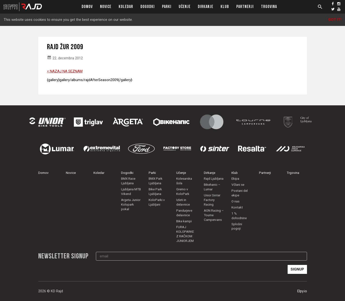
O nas (235, 201)
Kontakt (237, 207)
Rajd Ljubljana (213, 178)
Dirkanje (205, 6)
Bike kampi (184, 221)
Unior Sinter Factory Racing (212, 199)
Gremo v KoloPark (182, 191)
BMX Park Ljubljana (155, 181)
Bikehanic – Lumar (212, 187)
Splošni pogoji (236, 226)
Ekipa (235, 178)
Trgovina (269, 6)
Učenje (185, 6)
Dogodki (147, 6)
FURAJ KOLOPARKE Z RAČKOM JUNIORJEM (185, 234)
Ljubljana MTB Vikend (131, 191)
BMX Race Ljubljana (128, 181)
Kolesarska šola (184, 181)
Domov (87, 6)
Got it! (334, 19)
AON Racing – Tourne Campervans (214, 215)
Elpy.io (302, 291)
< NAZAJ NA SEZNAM (65, 71)
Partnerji (245, 6)
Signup (297, 269)
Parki (166, 6)
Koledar (126, 6)
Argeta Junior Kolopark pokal (130, 204)
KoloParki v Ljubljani (157, 202)
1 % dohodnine (239, 215)
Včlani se (237, 184)
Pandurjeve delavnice (184, 212)
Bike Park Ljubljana (155, 191)
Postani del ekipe (239, 193)
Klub (225, 6)
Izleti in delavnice (183, 202)
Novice (105, 6)
